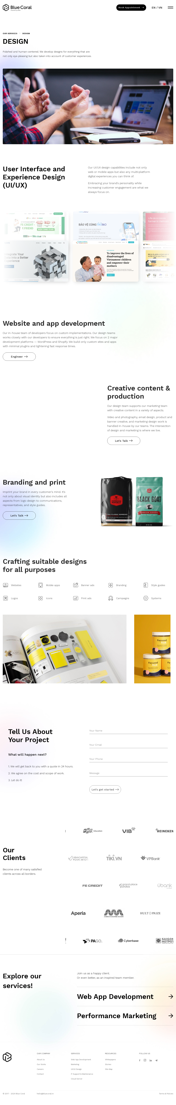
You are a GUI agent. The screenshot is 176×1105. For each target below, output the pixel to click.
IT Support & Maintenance (82, 1074)
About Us (41, 1060)
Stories (108, 1064)
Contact (40, 1074)
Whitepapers (110, 1060)
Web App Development (81, 1060)
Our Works (41, 1064)
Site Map (108, 1069)
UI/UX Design (76, 1069)
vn (160, 8)
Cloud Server (76, 1079)
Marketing (75, 1064)
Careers (40, 1069)
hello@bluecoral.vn (45, 1094)
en (153, 8)
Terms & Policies (166, 1094)
